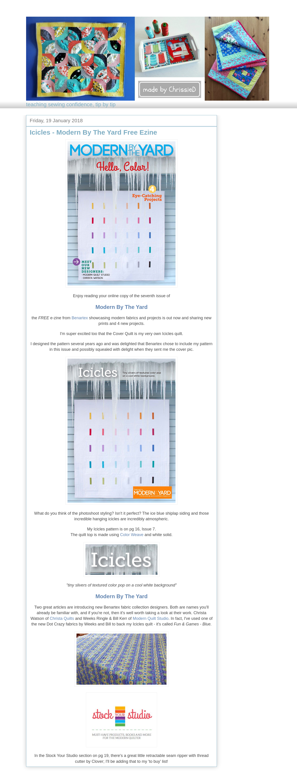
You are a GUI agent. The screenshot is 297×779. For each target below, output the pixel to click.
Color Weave (132, 535)
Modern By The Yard (121, 308)
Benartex (80, 318)
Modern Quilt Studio (151, 619)
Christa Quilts (62, 619)
